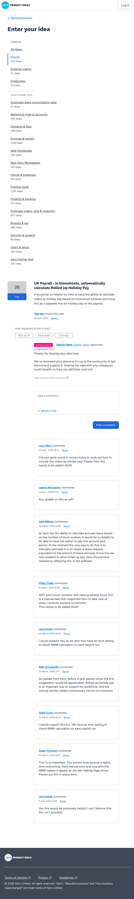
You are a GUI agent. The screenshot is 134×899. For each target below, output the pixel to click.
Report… (55, 318)
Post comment (105, 425)
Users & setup (20, 247)
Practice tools (20, 187)
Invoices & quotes (22, 138)
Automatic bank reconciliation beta (34, 102)
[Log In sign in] (125, 5)
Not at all (25, 336)
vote (17, 296)
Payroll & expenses (23, 175)
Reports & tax (19, 223)
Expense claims (21, 69)
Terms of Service (18, 878)
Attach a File (49, 411)
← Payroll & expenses (20, 17)
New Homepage (21, 150)
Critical (66, 336)
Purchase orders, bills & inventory (33, 211)
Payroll (15, 57)
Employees (18, 81)
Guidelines (69, 878)
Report (65, 450)
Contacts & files (21, 126)
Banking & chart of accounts (29, 114)
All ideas (16, 49)
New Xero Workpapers (25, 163)
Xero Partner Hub (22, 259)
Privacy (45, 878)
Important (45, 336)
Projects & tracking (23, 199)
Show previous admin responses (51, 377)
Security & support (23, 235)
